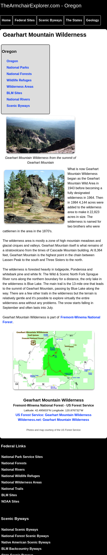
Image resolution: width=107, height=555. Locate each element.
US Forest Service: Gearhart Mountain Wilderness (54, 415)
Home (6, 20)
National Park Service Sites (22, 457)
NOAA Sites (10, 501)
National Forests (19, 74)
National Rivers (18, 99)
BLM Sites (14, 93)
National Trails (12, 488)
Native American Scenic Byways (25, 542)
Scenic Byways (50, 20)
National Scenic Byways (19, 529)
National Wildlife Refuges (20, 476)
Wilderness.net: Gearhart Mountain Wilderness (53, 419)
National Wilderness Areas (21, 482)
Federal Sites (25, 20)
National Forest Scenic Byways (25, 536)
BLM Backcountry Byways (21, 548)
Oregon (12, 61)
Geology (92, 20)
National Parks (18, 67)
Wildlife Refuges (19, 80)
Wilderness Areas (20, 86)
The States (74, 20)
